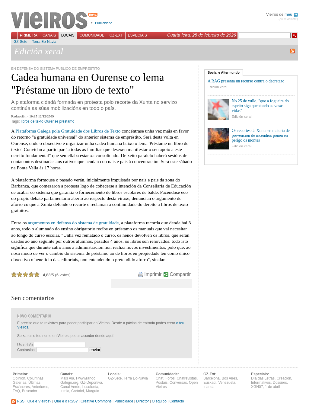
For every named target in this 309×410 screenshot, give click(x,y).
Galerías (19, 382)
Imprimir (152, 274)
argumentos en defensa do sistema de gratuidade (73, 222)
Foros (170, 378)
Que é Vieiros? (39, 401)
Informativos (261, 382)
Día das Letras (263, 378)
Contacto (177, 401)
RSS (17, 401)
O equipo (159, 401)
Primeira (28, 35)
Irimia (64, 391)
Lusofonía (90, 387)
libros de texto (32, 121)
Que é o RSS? (66, 401)
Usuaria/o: (25, 345)
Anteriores (40, 387)
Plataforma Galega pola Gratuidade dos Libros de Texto (67, 130)
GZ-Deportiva (91, 382)
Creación (284, 378)
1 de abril (272, 387)
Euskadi (209, 382)
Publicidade (103, 23)
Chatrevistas (187, 378)
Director (142, 401)
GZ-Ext (116, 35)
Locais (68, 35)
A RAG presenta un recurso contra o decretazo (246, 81)
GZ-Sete (20, 42)
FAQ (16, 391)
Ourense (51, 121)
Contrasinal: (27, 350)
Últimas (34, 382)
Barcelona (211, 378)
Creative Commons (96, 401)
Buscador (29, 391)
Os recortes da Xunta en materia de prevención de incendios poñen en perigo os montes (261, 135)
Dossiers (280, 382)
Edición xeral (217, 87)
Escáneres (21, 387)
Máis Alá (67, 378)
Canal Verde (70, 387)
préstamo (66, 121)
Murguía (92, 391)
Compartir (180, 274)
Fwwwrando (85, 378)
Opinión (19, 378)
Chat (159, 378)
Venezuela (226, 382)
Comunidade (92, 35)
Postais (161, 382)
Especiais (137, 35)
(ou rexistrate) (288, 19)
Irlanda (209, 387)
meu (291, 14)
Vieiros (55, 21)
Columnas (35, 378)
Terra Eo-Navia (44, 42)
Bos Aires (229, 378)
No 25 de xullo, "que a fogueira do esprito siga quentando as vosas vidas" (260, 106)
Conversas (178, 382)
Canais (49, 35)
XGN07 (257, 387)
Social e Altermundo (224, 72)
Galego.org (69, 382)
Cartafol (77, 391)
